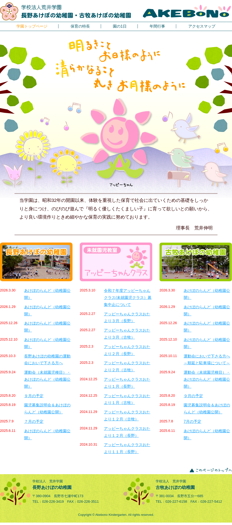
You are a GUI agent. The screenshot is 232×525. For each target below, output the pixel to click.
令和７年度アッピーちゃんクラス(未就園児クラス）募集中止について (128, 298)
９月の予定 (34, 396)
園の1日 (120, 26)
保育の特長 (80, 26)
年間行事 (157, 26)
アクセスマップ (201, 26)
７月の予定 (34, 421)
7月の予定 (192, 421)
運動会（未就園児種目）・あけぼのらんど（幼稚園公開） (47, 379)
